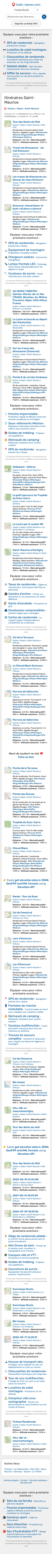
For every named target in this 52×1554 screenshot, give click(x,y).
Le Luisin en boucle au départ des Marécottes (30, 321)
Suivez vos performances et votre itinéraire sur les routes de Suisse (27, 1404)
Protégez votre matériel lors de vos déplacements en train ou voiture (25, 1365)
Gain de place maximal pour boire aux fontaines (24, 67)
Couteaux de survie (21, 273)
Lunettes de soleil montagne (26, 49)
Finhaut (16, 156)
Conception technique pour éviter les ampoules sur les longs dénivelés (25, 60)
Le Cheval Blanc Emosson (28, 665)
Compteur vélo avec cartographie (22, 1399)
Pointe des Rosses (24, 794)
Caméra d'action (19, 593)
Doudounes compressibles (26, 610)
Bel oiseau (19, 1082)
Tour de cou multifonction (26, 1378)
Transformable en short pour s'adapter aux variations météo (28, 1010)
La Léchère (26, 309)
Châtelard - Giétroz (24, 466)
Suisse (15, 125)
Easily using (27, 884)
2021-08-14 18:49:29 (25, 1195)
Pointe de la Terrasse (25, 768)
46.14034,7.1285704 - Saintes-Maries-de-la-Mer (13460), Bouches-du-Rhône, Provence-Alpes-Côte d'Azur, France (30, 297)
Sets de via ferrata (19, 1500)
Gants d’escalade (20, 603)
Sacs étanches (17, 1524)
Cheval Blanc (20, 848)
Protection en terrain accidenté (23, 1258)
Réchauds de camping (23, 439)
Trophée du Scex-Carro (26, 822)
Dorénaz (16, 504)
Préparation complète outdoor (23, 253)
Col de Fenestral (22, 912)
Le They (24, 918)
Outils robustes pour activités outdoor (25, 275)
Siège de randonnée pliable (26, 1236)
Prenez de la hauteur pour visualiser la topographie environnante (27, 1248)
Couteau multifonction (24, 1025)
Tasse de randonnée (22, 584)
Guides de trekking (21, 433)
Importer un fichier (26, 23)
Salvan (16, 1185)
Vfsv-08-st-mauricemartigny (23, 1110)
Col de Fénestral (22, 1058)
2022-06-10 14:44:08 (26, 1179)
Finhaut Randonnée (24, 1421)
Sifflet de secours (19, 73)
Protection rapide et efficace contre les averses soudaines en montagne (27, 418)
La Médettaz (30, 1217)
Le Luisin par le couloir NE (28, 524)
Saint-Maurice (33, 125)
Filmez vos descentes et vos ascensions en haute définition (26, 596)
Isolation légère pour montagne (23, 613)
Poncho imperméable (23, 414)
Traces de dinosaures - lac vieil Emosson (28, 149)
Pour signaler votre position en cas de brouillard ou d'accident (26, 76)
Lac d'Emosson (22, 964)
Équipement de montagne (26, 250)
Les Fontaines (27, 1064)
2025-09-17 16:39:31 (25, 1337)
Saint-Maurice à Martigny (28, 550)
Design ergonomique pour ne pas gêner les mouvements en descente (26, 1534)
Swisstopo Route (23, 1289)
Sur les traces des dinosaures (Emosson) (26, 350)
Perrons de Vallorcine (25, 691)
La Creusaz (29, 529)
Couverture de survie (22, 1269)
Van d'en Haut (27, 1185)
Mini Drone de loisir (21, 1245)
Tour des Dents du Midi (26, 121)
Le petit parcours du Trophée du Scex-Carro (30, 497)
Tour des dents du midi (26, 1127)
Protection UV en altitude (19, 52)
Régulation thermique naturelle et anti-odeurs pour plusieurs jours (27, 427)
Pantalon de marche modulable (22, 1007)
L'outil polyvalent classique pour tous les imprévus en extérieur (27, 1028)
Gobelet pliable (17, 66)
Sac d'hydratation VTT (22, 1531)
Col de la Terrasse (23, 637)
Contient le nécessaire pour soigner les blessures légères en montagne (26, 1041)
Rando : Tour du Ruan (25, 896)
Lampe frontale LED (22, 264)
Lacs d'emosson (22, 938)
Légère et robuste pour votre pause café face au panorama (27, 587)
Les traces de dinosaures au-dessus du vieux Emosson (30, 178)
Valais (22, 125)
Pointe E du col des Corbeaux (30, 377)
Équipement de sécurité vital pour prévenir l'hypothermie (24, 1273)
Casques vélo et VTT (22, 1255)
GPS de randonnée (19, 42)
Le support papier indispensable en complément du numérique (25, 620)
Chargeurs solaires (21, 257)
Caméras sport (17, 1517)
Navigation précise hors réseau (26, 44)
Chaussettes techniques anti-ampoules (27, 1374)
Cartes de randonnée (22, 617)
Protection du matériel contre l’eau (25, 1525)
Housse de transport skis (25, 1361)
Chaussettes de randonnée (25, 56)
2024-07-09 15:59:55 (25, 1211)
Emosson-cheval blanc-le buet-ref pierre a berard (28, 207)
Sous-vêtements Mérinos (25, 423)
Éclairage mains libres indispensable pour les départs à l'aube (27, 267)
